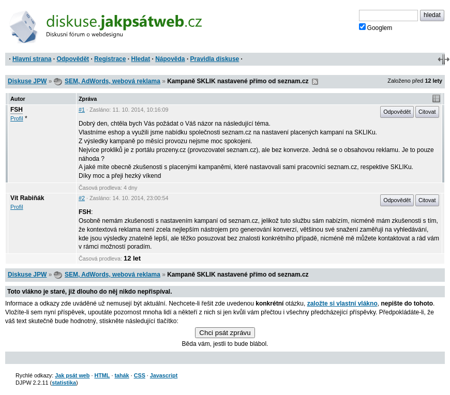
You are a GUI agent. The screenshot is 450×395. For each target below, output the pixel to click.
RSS (315, 82)
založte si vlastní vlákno (342, 303)
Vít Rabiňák (27, 198)
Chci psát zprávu (224, 333)
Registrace (110, 59)
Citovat (427, 112)
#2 (82, 198)
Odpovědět (72, 59)
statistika (64, 382)
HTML (102, 375)
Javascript (163, 375)
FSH (16, 109)
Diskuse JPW (27, 81)
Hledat (140, 59)
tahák (121, 375)
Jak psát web (72, 375)
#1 (82, 110)
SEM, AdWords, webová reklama (112, 81)
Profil (16, 118)
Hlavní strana (31, 59)
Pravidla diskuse (214, 59)
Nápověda (170, 59)
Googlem (376, 27)
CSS (139, 375)
